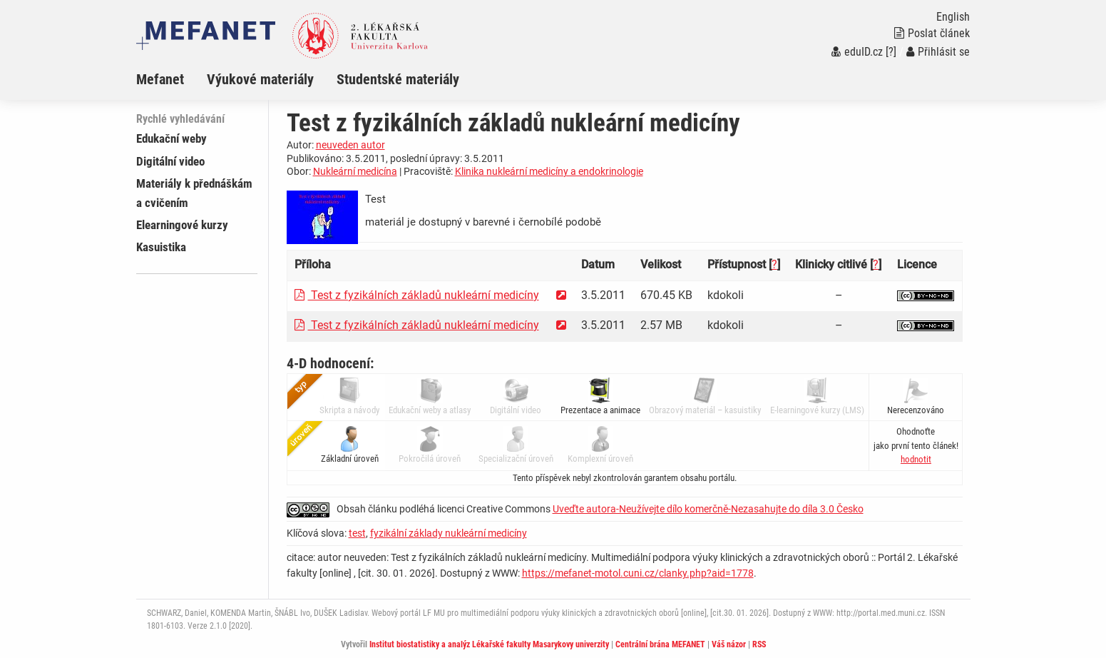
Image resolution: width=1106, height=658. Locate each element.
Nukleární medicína (355, 171)
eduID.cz (857, 52)
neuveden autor (350, 145)
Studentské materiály (398, 79)
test (357, 533)
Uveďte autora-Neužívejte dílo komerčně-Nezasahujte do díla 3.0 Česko (708, 509)
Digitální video (170, 161)
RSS (759, 644)
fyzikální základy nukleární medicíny (448, 533)
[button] (916, 459)
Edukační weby (171, 138)
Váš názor (729, 644)
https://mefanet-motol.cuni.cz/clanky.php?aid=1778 (638, 573)
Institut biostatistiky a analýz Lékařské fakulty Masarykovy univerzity (489, 644)
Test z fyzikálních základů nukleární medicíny (417, 295)
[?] (891, 52)
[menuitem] (171, 79)
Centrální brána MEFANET (660, 644)
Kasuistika (161, 247)
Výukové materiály (260, 79)
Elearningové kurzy (182, 225)
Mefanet (160, 79)
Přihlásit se (938, 52)
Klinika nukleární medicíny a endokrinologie (549, 171)
